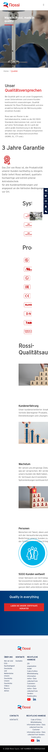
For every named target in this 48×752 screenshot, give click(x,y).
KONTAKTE (14, 720)
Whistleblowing (32, 674)
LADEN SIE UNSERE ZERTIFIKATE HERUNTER (24, 607)
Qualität (14, 71)
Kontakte (19, 661)
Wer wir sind (8, 661)
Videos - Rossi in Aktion (7, 688)
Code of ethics (32, 671)
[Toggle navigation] (43, 5)
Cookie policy (32, 696)
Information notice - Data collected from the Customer (36, 727)
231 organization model (31, 666)
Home (6, 71)
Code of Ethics (36, 720)
